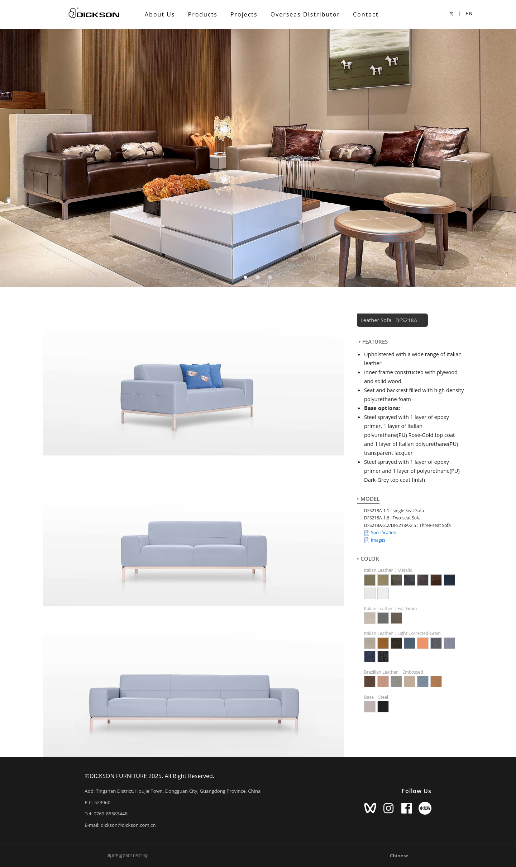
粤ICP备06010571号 (128, 856)
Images (374, 540)
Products (203, 14)
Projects (244, 14)
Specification (380, 532)
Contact (365, 14)
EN (469, 13)
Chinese (399, 855)
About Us (160, 14)
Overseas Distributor (305, 14)
